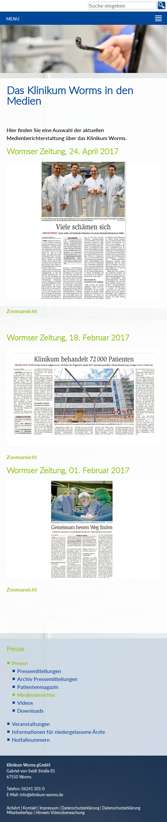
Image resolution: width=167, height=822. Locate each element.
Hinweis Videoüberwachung (60, 812)
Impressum (49, 807)
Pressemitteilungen (39, 671)
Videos (25, 702)
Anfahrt (13, 807)
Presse (20, 663)
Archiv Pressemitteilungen (47, 679)
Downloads (30, 710)
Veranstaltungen (31, 724)
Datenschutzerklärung (80, 807)
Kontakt (30, 807)
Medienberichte (36, 695)
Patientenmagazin (37, 687)
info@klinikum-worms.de (41, 794)
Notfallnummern (31, 739)
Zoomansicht (22, 311)
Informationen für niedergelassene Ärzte (58, 732)
